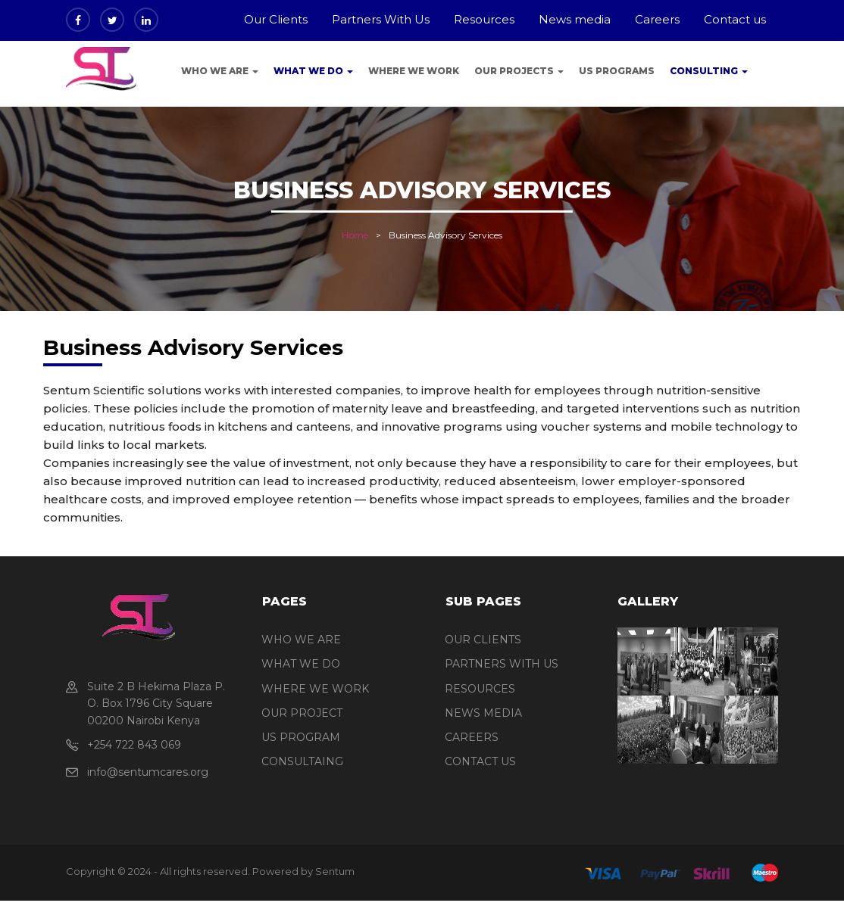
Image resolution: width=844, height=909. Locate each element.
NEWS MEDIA (483, 713)
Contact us (735, 19)
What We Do (313, 70)
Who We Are (219, 70)
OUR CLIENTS (483, 639)
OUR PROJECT (301, 713)
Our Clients (276, 19)
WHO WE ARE (301, 639)
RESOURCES (480, 689)
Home (355, 235)
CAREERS (472, 737)
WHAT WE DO (300, 664)
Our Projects (519, 70)
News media (575, 19)
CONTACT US (480, 761)
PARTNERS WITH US (501, 664)
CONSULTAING (302, 761)
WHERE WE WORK (315, 689)
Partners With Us (381, 19)
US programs (617, 70)
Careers (657, 19)
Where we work (413, 70)
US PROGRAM (300, 737)
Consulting (709, 70)
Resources (484, 19)
